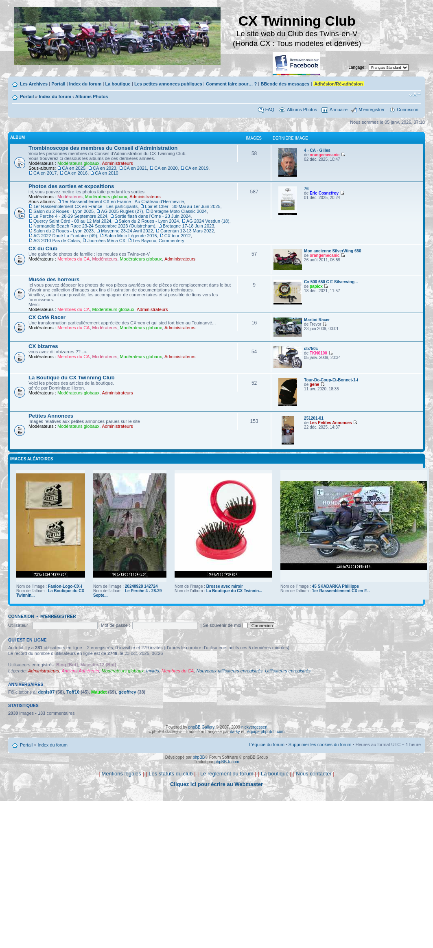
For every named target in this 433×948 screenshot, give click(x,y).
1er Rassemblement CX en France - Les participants (85, 206)
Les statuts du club (170, 774)
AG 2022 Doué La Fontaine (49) (65, 235)
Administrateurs (117, 163)
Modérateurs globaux (78, 163)
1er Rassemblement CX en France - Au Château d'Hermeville (123, 201)
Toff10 (72, 692)
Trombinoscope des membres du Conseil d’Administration (102, 148)
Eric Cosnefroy (324, 193)
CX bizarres (43, 346)
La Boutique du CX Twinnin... (234, 591)
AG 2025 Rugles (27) (122, 211)
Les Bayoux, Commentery (158, 240)
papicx (316, 286)
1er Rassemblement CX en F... (341, 591)
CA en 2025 (73, 168)
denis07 (46, 692)
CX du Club (42, 248)
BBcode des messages (284, 83)
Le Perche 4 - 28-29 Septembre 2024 (70, 216)
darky (235, 731)
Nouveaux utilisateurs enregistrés (230, 670)
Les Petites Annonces (331, 422)
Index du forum (85, 83)
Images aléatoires (31, 459)
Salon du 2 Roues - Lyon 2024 (149, 221)
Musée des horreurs (53, 279)
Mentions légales (121, 774)
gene (314, 384)
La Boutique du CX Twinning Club (71, 377)
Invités (152, 670)
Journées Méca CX (106, 240)
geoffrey (127, 692)
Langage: (357, 67)
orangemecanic (324, 155)
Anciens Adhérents (80, 670)
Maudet (99, 692)
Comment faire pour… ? (231, 83)
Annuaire (339, 109)
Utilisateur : (19, 625)
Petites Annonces (50, 416)
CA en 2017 (45, 173)
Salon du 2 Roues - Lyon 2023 (63, 230)
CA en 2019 (197, 168)
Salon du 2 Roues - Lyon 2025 (63, 211)
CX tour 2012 (177, 235)
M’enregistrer (372, 109)
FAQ (269, 109)
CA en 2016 (76, 173)
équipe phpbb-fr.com (265, 731)
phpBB (198, 757)
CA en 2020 (166, 168)
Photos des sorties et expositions (71, 186)
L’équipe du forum (266, 744)
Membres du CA (73, 258)
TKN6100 (318, 353)
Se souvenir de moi (225, 625)
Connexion (407, 109)
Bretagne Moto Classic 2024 (179, 211)
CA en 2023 (104, 168)
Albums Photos (91, 96)
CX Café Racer (47, 317)
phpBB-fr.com (226, 762)
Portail (58, 83)
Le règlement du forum (227, 774)
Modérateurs (70, 196)
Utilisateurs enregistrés (288, 670)
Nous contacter (313, 774)
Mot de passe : (115, 625)
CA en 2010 (106, 173)
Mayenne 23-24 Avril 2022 (127, 230)
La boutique (117, 83)
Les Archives (34, 83)
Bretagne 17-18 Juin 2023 (188, 225)
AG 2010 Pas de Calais (56, 240)
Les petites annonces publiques (168, 83)
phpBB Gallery (201, 727)
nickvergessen (254, 727)
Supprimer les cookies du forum (320, 744)
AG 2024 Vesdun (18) (208, 221)
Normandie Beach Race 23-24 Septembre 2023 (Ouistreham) (94, 225)
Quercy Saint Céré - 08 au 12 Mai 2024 (72, 221)
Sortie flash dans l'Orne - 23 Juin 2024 (153, 216)
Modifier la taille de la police (415, 95)
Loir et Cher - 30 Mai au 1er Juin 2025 (182, 206)
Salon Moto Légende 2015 (131, 235)
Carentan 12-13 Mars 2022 (187, 230)
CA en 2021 (135, 168)
